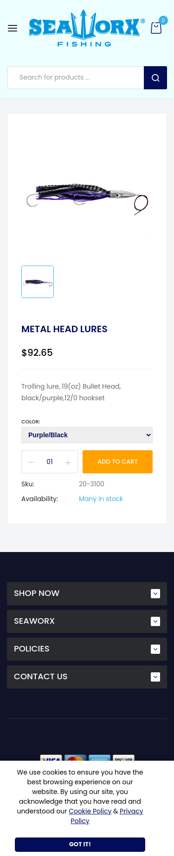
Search (155, 77)
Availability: (39, 499)
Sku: (27, 484)
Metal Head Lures (64, 329)
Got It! (80, 844)
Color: (30, 421)
